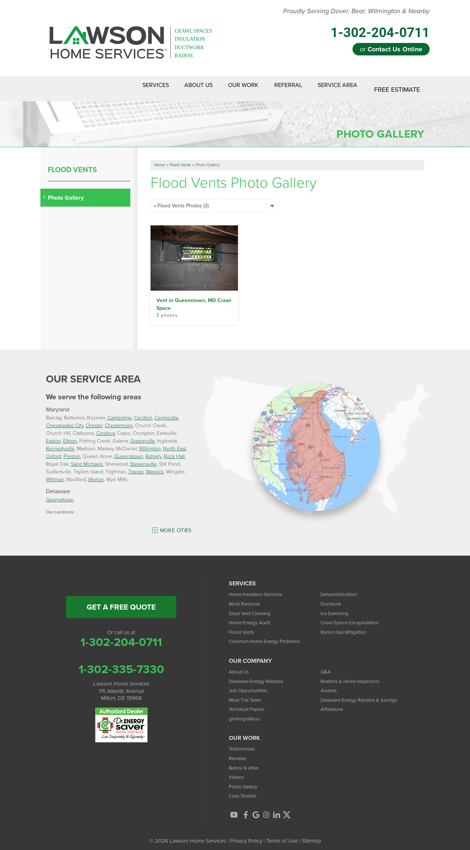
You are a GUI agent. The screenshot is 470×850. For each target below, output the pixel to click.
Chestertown (119, 420)
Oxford (53, 451)
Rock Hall (174, 451)
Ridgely (153, 451)
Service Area (335, 86)
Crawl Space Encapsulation (353, 617)
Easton (53, 435)
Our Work (228, 86)
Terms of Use (282, 835)
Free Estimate (398, 86)
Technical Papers (249, 704)
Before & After (246, 762)
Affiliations (333, 704)
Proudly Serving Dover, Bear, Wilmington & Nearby (356, 11)
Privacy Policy (246, 835)
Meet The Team (247, 694)
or (391, 49)
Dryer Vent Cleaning (252, 607)
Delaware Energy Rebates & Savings (364, 694)
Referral (279, 86)
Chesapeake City (64, 420)
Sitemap (311, 835)
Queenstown (128, 451)
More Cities (176, 525)
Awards (330, 684)
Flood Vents (72, 164)
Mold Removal (246, 598)
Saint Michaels (87, 458)
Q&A (326, 666)
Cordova (105, 428)
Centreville (166, 412)
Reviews (238, 752)
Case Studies (244, 790)
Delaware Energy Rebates (260, 675)
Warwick (155, 466)
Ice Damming (336, 607)
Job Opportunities (250, 684)
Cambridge (120, 412)
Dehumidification (340, 589)
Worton (96, 474)
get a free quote (121, 601)
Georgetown (60, 494)
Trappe (136, 466)
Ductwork (332, 598)
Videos (237, 771)
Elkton (70, 435)
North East (174, 443)
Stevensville (143, 458)
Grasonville (142, 435)
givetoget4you (246, 713)
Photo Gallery (66, 191)
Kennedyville (60, 443)
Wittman (55, 474)
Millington (150, 443)
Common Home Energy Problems (269, 636)
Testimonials (243, 743)
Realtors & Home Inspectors (354, 675)
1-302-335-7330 (121, 663)
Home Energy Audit (252, 617)
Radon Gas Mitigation (346, 626)
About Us (177, 86)
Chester (94, 420)
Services (127, 86)
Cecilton (143, 412)
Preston (72, 451)
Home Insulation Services (259, 589)
